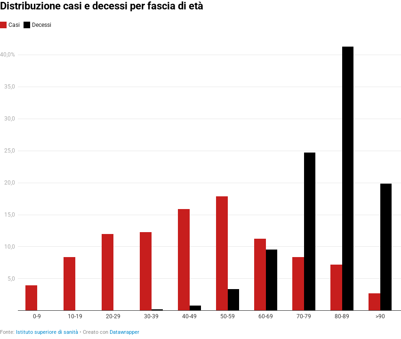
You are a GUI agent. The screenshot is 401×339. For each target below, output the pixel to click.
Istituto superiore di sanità (47, 332)
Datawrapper (124, 332)
